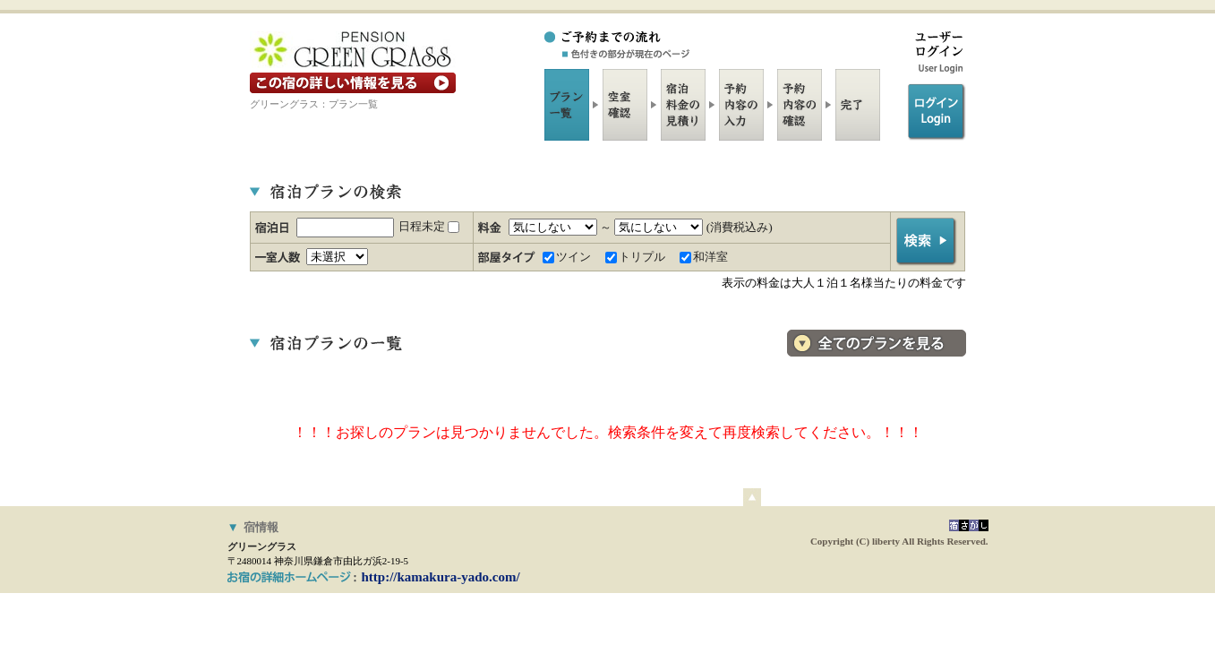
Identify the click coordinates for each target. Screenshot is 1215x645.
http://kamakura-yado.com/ (441, 577)
